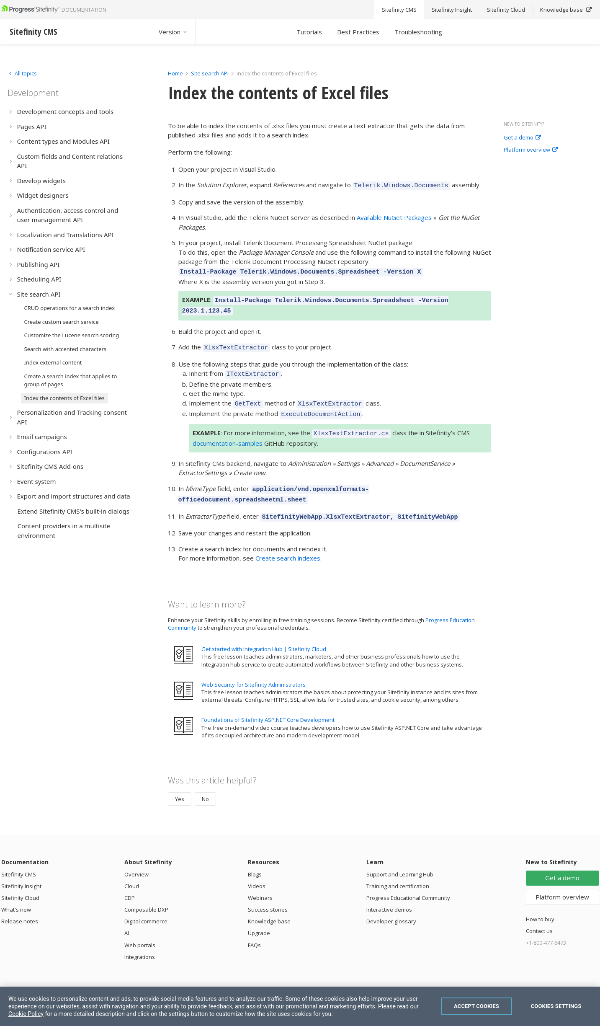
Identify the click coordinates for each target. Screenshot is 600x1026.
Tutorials (309, 32)
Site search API (210, 73)
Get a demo (522, 137)
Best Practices (358, 32)
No (205, 784)
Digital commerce (145, 906)
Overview (136, 859)
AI (126, 918)
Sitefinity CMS (18, 859)
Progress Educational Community (408, 882)
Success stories (268, 894)
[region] (300, 1006)
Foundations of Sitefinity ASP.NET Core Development (268, 704)
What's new (16, 894)
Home (175, 73)
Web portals (139, 930)
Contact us (539, 916)
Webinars (260, 882)
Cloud (131, 871)
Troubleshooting (418, 32)
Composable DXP (146, 894)
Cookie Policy (26, 1013)
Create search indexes (287, 543)
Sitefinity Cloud (20, 882)
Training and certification (397, 871)
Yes (179, 784)
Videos (256, 871)
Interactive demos (389, 894)
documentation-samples (228, 432)
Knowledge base (269, 906)
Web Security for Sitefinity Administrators (253, 669)
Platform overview (531, 150)
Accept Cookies (476, 1006)
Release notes (19, 906)
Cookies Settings (556, 1006)
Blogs (255, 859)
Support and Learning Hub (399, 859)
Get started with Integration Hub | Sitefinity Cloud (263, 634)
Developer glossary (391, 906)
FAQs (254, 930)
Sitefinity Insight (21, 871)
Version (173, 32)
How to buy (540, 904)
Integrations (139, 942)
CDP (129, 882)
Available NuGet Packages (394, 216)
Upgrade (259, 918)
